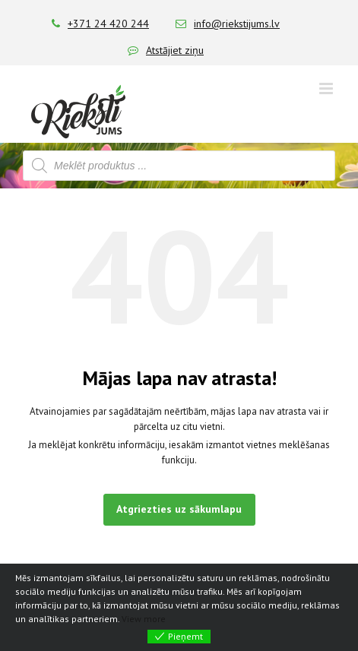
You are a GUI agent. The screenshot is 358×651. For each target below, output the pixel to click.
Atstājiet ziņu (175, 50)
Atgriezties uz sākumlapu (179, 509)
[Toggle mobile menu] (327, 88)
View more (144, 618)
